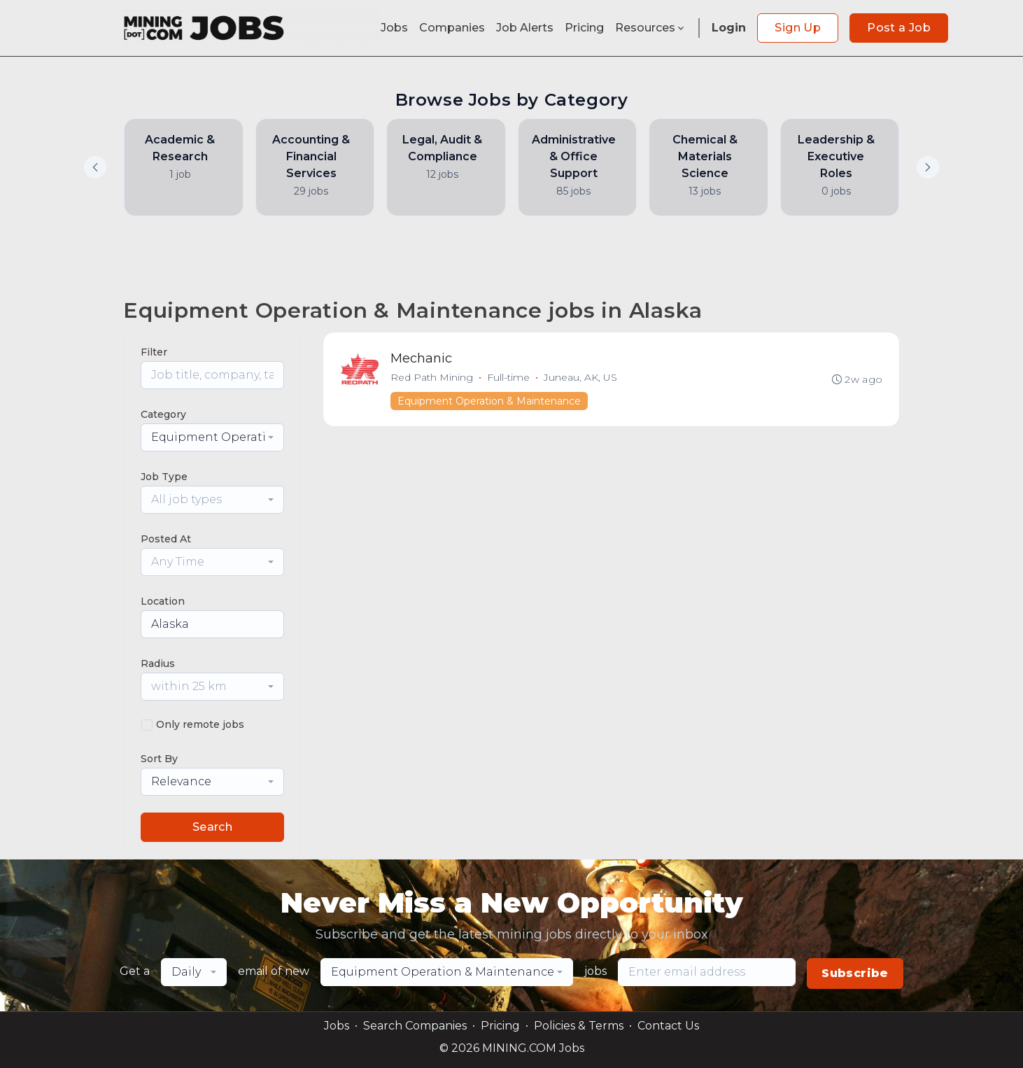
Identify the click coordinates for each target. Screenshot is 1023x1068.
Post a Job (899, 27)
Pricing (584, 27)
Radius (158, 663)
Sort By (159, 758)
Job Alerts (524, 27)
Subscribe (855, 973)
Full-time (508, 377)
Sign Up (798, 27)
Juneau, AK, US (580, 377)
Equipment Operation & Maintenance (489, 401)
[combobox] (212, 437)
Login (729, 27)
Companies (452, 27)
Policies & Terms (578, 1025)
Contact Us (668, 1025)
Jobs (394, 27)
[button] (928, 167)
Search (212, 827)
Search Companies (415, 1025)
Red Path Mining (431, 377)
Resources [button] (650, 27)
